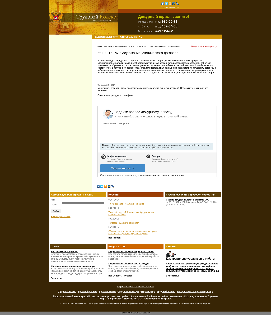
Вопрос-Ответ (115, 299)
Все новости (114, 238)
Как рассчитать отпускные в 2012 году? (128, 263)
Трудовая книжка (107, 291)
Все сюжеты (172, 276)
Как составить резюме (103, 296)
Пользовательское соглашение (136, 313)
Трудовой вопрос (166, 291)
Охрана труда (148, 291)
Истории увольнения (195, 296)
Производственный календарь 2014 (71, 296)
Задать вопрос (122, 168)
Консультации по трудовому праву (195, 291)
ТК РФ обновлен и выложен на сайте (126, 204)
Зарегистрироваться (60, 216)
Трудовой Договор (87, 291)
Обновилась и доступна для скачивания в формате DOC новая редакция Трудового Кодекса (133, 232)
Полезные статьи (133, 299)
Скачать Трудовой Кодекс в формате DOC (187, 200)
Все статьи (56, 278)
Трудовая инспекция (128, 291)
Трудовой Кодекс (67, 291)
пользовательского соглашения (167, 175)
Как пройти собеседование (131, 296)
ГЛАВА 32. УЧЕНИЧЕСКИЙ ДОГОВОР (121, 46)
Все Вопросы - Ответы (120, 276)
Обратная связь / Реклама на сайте (135, 286)
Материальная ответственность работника (73, 266)
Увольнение (176, 296)
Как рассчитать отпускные (64, 251)
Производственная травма (157, 299)
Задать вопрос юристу (204, 46)
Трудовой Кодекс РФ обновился (123, 223)
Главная (101, 46)
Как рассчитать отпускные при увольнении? (131, 251)
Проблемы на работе (157, 296)
